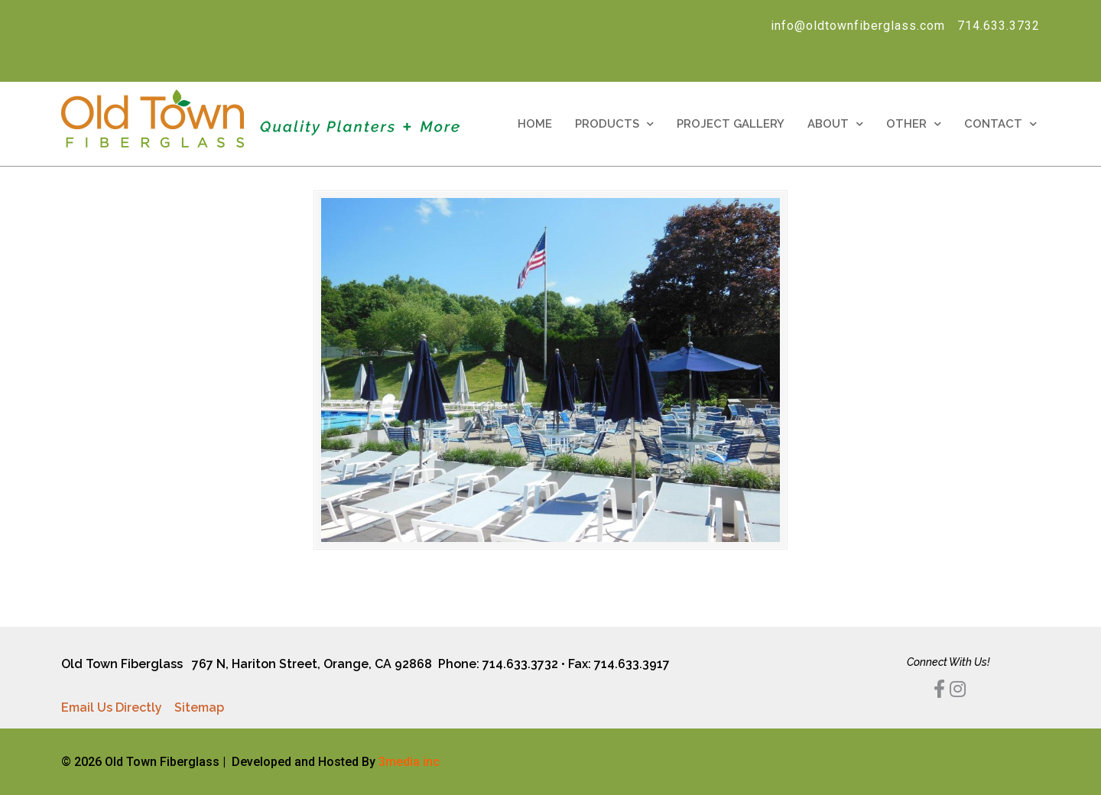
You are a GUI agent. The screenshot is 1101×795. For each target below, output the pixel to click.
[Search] (270, 59)
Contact (1000, 124)
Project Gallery (730, 124)
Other (913, 124)
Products (614, 124)
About (835, 124)
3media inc (409, 761)
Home (535, 124)
